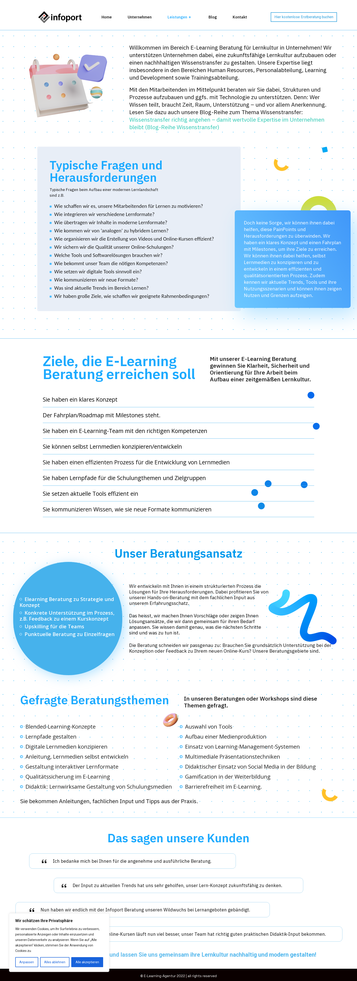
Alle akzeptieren (87, 962)
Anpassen (26, 962)
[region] (59, 942)
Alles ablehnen (54, 962)
